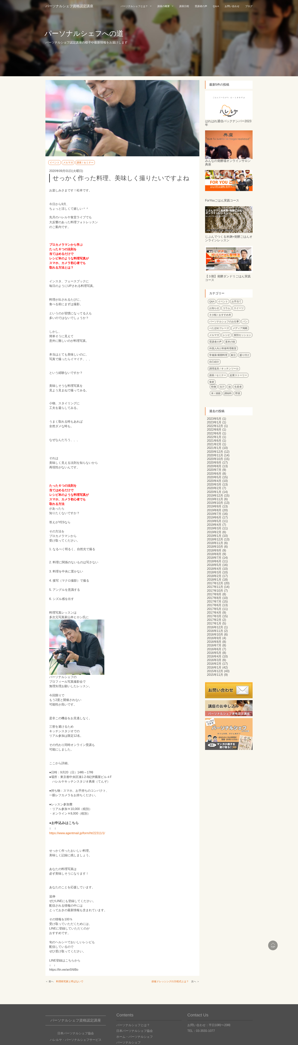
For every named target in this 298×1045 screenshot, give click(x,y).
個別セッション (242, 335)
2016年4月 (214, 656)
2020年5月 (214, 477)
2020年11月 (215, 455)
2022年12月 (215, 426)
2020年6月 (214, 473)
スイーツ (239, 308)
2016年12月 (215, 627)
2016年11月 (215, 630)
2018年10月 (215, 546)
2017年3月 (214, 616)
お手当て (236, 301)
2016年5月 (214, 652)
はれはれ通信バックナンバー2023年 (228, 123)
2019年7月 (214, 513)
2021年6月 (214, 440)
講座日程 (184, 6)
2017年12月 (215, 583)
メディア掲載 (240, 328)
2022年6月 (214, 433)
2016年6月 (214, 649)
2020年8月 (214, 466)
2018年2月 (214, 576)
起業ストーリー (238, 375)
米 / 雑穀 (216, 393)
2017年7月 (214, 601)
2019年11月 (215, 499)
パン (245, 321)
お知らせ (214, 308)
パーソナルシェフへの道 (84, 33)
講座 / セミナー (85, 162)
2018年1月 (214, 579)
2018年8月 (214, 554)
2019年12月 (215, 495)
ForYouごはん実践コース (222, 200)
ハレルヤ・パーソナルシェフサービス (75, 1039)
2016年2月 (214, 663)
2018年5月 (214, 565)
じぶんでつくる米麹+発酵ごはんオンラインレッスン (228, 238)
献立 (233, 355)
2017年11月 (215, 586)
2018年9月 (214, 550)
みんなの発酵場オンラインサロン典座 (228, 162)
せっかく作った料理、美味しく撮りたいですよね (121, 178)
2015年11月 (215, 674)
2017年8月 (214, 598)
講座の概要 (163, 6)
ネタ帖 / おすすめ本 (220, 314)
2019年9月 (214, 506)
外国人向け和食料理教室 (222, 348)
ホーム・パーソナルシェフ (134, 1036)
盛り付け (244, 355)
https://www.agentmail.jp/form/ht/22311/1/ (77, 833)
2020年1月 (214, 492)
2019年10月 (215, 502)
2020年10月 (215, 459)
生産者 (238, 386)
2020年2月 (214, 488)
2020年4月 (214, 480)
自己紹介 (214, 361)
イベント (54, 162)
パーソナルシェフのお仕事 (224, 321)
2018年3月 (214, 572)
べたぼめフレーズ (219, 328)
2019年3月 (214, 528)
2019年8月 (214, 510)
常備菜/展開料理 (218, 355)
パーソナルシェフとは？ (134, 6)
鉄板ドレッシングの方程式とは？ (170, 981)
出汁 (222, 386)
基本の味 (230, 341)
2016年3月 (214, 660)
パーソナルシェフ (128, 1042)
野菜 (237, 393)
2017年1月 (214, 623)
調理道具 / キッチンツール (224, 368)
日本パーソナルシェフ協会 (134, 1030)
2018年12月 (215, 539)
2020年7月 (214, 469)
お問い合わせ (232, 6)
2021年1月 (214, 447)
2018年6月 (214, 561)
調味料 (228, 393)
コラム (226, 308)
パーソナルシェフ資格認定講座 (69, 6)
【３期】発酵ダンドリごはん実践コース (228, 278)
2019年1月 (214, 535)
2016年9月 (214, 638)
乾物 (213, 386)
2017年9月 (214, 594)
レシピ (226, 335)
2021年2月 (214, 444)
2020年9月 (214, 462)
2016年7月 (214, 645)
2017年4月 (214, 612)
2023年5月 (214, 418)
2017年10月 (215, 590)
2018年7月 (214, 557)
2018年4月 (214, 568)
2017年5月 (214, 609)
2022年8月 (214, 429)
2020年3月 (214, 484)
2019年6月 (214, 517)
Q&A (211, 301)
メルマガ (68, 162)
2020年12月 (215, 451)
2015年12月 (215, 671)
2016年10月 (215, 634)
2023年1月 (214, 422)
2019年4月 (214, 524)
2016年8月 (214, 641)
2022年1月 (214, 437)
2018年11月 (215, 543)
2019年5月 (214, 521)
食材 (211, 381)
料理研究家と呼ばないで (69, 981)
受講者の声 (201, 6)
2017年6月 (214, 605)
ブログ (249, 6)
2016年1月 (214, 667)
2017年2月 (214, 619)
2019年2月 (214, 532)
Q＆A (216, 6)
